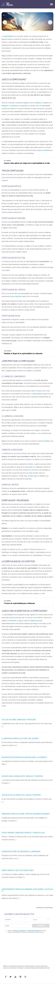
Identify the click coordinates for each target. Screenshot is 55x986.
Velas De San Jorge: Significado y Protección (19, 719)
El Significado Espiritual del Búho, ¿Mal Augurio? (20, 738)
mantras (47, 441)
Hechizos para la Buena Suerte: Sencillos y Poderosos (22, 776)
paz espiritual (16, 296)
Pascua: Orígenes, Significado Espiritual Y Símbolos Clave (23, 833)
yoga (39, 150)
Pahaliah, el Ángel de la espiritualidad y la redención (23, 353)
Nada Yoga (33, 476)
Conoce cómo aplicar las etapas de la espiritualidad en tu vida (27, 163)
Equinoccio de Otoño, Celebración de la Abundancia (21, 851)
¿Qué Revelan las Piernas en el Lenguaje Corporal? (21, 795)
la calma (30, 464)
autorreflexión (38, 394)
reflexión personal (36, 621)
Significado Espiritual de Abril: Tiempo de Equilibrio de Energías (25, 814)
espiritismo (24, 106)
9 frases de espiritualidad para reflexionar (19, 603)
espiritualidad (8, 36)
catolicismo (14, 106)
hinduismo (5, 106)
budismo (38, 103)
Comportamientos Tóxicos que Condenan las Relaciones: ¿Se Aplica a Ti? (27, 890)
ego (51, 420)
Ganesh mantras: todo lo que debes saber (17, 870)
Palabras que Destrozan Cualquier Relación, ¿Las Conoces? (24, 757)
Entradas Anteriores (44, 907)
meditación (47, 150)
